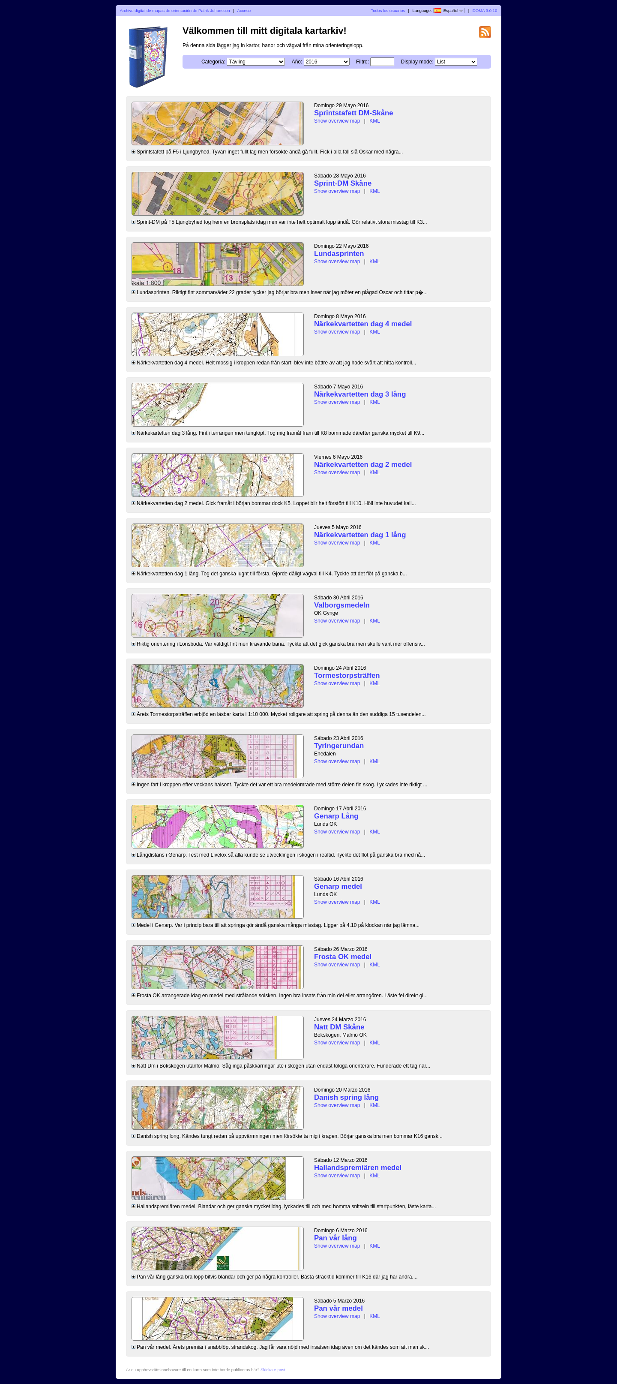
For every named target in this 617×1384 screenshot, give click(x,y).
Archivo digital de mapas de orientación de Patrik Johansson (175, 10)
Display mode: (417, 62)
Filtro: (362, 62)
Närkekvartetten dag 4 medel (363, 324)
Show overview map (337, 121)
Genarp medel (338, 886)
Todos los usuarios (388, 10)
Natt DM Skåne (339, 1027)
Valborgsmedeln (342, 605)
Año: (297, 62)
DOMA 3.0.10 (485, 10)
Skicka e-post (273, 1369)
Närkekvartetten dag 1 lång (360, 535)
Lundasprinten (339, 254)
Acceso (244, 10)
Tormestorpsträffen (347, 675)
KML (374, 121)
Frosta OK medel (342, 957)
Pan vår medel (338, 1308)
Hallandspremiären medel (357, 1168)
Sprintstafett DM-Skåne (353, 113)
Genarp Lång (336, 816)
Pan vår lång (335, 1238)
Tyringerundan (339, 746)
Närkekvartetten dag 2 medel (363, 464)
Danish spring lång (346, 1097)
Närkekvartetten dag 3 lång (360, 394)
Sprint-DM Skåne (342, 183)
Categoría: (213, 62)
